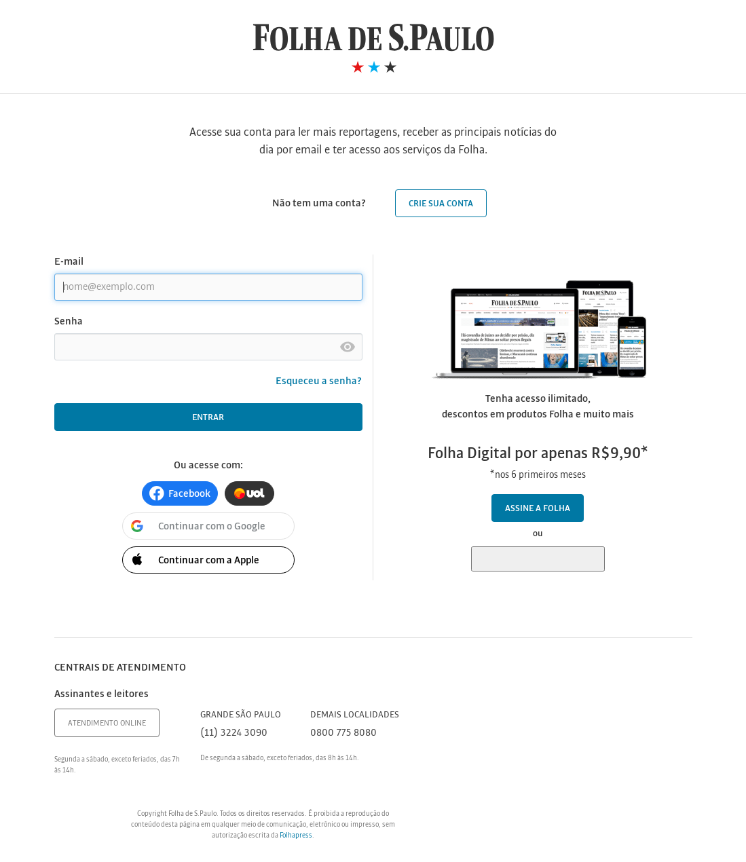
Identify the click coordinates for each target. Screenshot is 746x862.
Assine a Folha (537, 509)
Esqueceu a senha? (319, 381)
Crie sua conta (441, 204)
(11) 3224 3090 (233, 733)
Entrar (208, 418)
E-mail (68, 262)
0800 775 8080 (343, 733)
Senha (68, 321)
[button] (180, 493)
